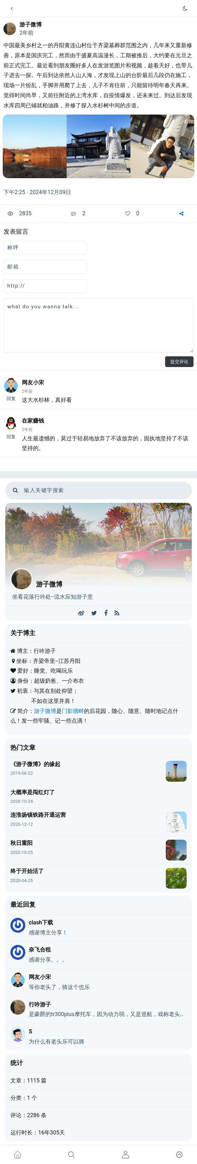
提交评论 (179, 361)
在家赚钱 (33, 420)
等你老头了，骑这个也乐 (59, 987)
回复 (11, 398)
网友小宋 (33, 382)
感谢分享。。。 (48, 959)
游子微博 (30, 24)
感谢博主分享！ (48, 932)
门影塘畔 (73, 711)
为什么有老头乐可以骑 (56, 1041)
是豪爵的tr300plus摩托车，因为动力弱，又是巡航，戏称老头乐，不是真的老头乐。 (108, 1014)
